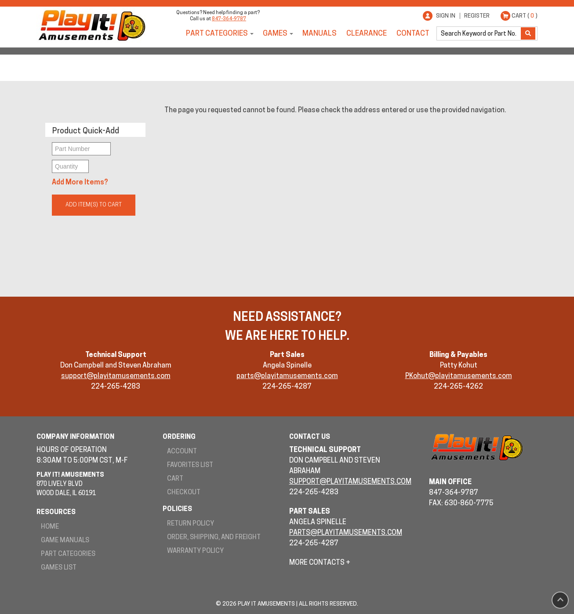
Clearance (366, 33)
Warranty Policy (195, 551)
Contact (412, 33)
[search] (479, 33)
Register (477, 16)
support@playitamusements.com (116, 376)
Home (50, 527)
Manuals (319, 33)
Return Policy (190, 524)
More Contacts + (319, 562)
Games (275, 33)
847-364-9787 (229, 19)
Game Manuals (65, 540)
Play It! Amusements (91, 25)
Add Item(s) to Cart (93, 205)
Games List (58, 568)
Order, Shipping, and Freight (214, 537)
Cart (175, 479)
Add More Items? (80, 182)
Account (182, 452)
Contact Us (309, 437)
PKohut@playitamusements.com (458, 376)
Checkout (183, 492)
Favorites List (190, 465)
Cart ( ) (525, 16)
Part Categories (217, 33)
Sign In (445, 16)
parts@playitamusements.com (287, 376)
